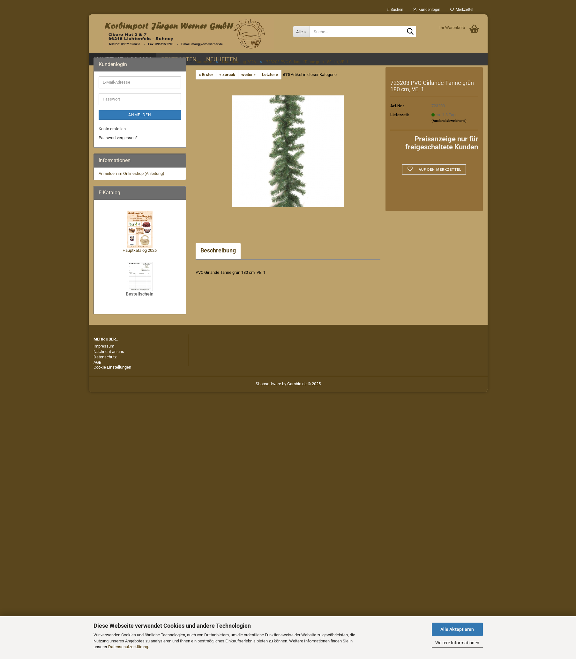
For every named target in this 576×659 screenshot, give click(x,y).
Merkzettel (461, 9)
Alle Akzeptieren (457, 629)
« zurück (227, 74)
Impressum (104, 346)
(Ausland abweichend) (449, 121)
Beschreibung (218, 250)
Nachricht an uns (109, 351)
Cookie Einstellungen (112, 367)
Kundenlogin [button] (426, 9)
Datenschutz (105, 357)
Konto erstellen (112, 128)
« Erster (206, 74)
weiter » (248, 74)
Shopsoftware (268, 383)
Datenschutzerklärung (128, 646)
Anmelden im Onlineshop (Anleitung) (131, 173)
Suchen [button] (395, 9)
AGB (97, 362)
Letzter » (270, 74)
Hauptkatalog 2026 (140, 250)
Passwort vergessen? (118, 137)
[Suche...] (301, 31)
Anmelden (139, 115)
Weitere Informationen (457, 642)
